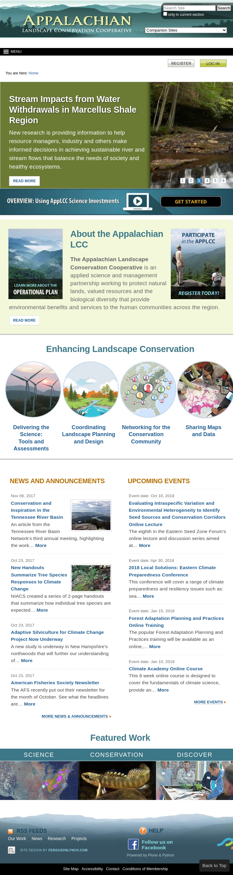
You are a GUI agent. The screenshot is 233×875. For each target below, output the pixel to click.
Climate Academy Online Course (166, 668)
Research (57, 838)
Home (33, 73)
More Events (208, 702)
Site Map (71, 868)
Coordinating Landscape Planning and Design (88, 434)
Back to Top (214, 865)
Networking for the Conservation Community (146, 434)
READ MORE (24, 181)
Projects (79, 838)
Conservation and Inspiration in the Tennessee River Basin (37, 510)
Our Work (17, 838)
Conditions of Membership (145, 868)
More (41, 545)
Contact (112, 868)
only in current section (186, 14)
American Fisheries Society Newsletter (55, 682)
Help (156, 831)
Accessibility (92, 868)
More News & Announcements (75, 716)
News (37, 838)
